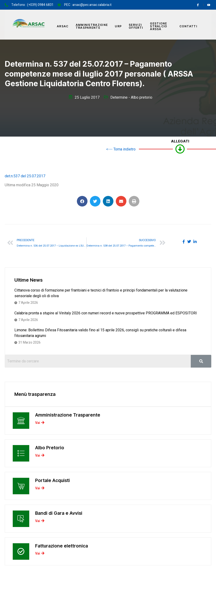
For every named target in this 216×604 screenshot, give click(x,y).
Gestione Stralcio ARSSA (158, 26)
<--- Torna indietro (121, 149)
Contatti (188, 26)
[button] (82, 201)
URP (118, 26)
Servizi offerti (136, 26)
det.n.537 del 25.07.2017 (25, 176)
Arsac (63, 26)
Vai (40, 424)
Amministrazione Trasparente (92, 26)
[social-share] (184, 241)
